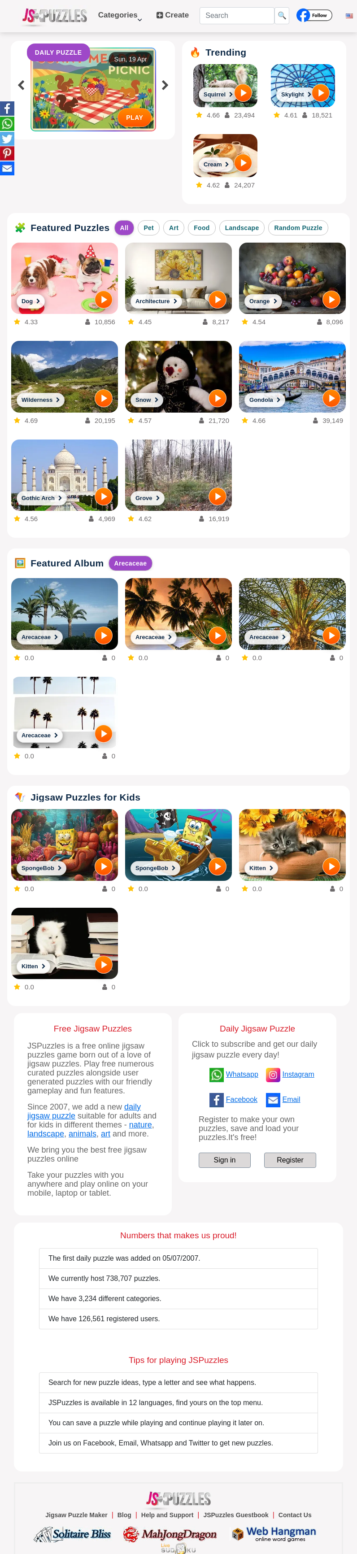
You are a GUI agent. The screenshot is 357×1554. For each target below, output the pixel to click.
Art (173, 227)
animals (82, 1133)
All (124, 227)
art (105, 1133)
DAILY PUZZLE (58, 52)
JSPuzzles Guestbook (235, 1515)
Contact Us (295, 1515)
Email (291, 1099)
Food (201, 227)
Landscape (242, 227)
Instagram (298, 1074)
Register (290, 1160)
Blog (124, 1515)
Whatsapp (242, 1074)
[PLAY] (243, 93)
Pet (149, 227)
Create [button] (173, 15)
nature (140, 1124)
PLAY (134, 117)
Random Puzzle (298, 227)
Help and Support (167, 1515)
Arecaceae (130, 563)
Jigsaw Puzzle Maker (76, 1515)
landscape (45, 1133)
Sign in (225, 1160)
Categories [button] (120, 19)
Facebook (241, 1099)
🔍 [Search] (282, 15)
